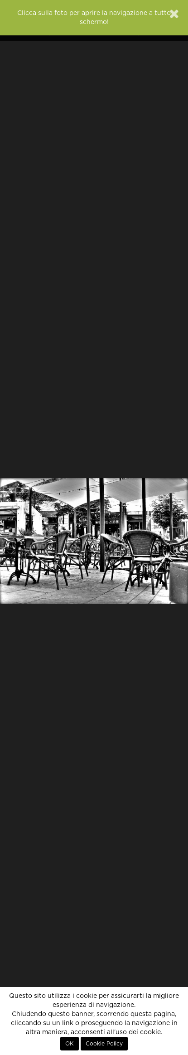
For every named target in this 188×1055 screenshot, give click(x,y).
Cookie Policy (104, 1043)
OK (69, 1043)
